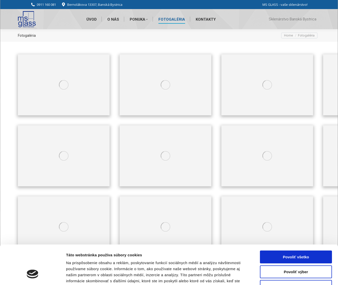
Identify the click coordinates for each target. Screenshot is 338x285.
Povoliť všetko (296, 223)
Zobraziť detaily (263, 275)
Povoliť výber (296, 238)
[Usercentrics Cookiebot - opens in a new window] (33, 275)
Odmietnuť (296, 253)
